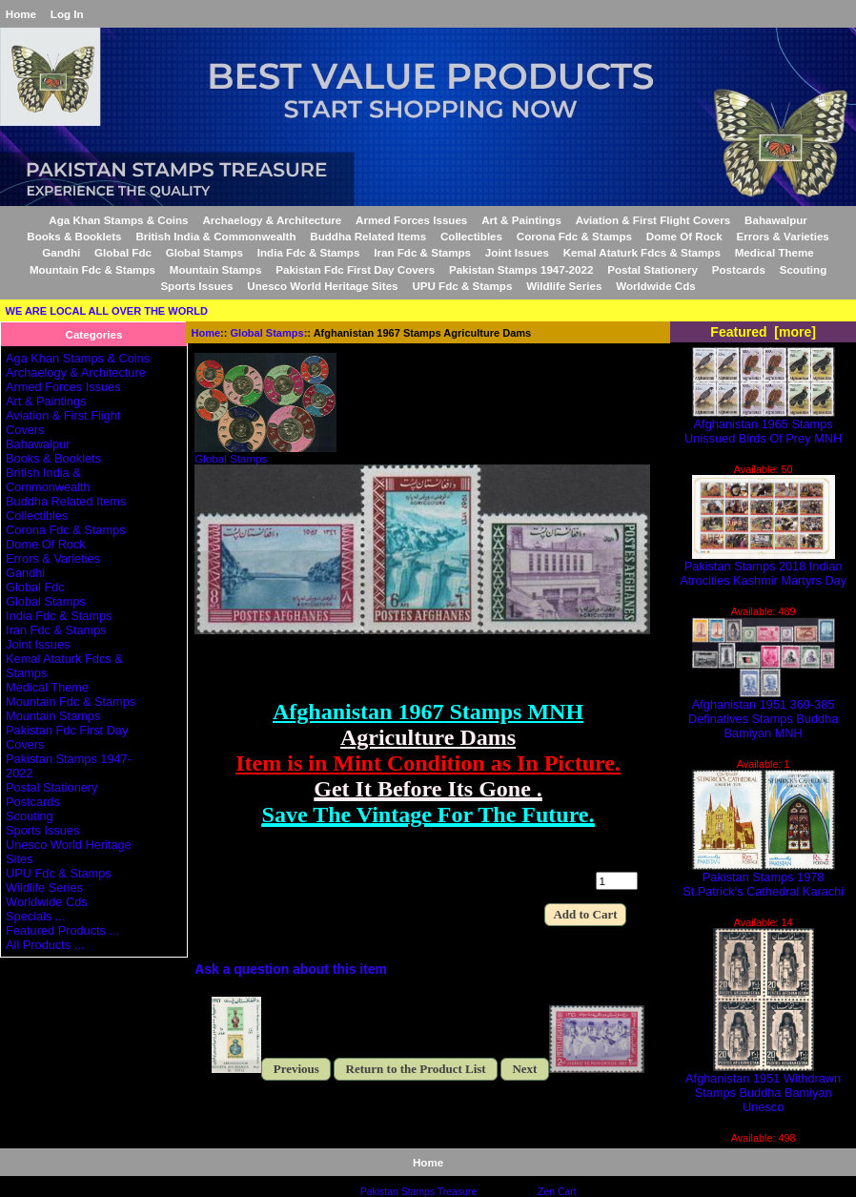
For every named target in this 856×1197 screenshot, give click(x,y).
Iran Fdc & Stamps (422, 252)
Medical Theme (774, 252)
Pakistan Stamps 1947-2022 (521, 269)
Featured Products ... (62, 930)
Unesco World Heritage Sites (322, 285)
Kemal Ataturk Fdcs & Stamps (642, 252)
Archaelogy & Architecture (271, 220)
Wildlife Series (563, 285)
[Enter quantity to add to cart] (617, 881)
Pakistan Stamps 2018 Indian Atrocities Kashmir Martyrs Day (763, 567)
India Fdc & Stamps (308, 252)
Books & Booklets (74, 236)
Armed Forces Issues (411, 220)
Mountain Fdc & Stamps (92, 269)
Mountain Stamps (216, 269)
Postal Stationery (652, 269)
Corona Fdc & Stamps (574, 236)
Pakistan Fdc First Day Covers (355, 269)
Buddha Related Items (368, 236)
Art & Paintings (521, 220)
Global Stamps (267, 333)
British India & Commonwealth (215, 236)
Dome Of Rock (684, 236)
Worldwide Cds (656, 285)
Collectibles (471, 236)
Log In (67, 14)
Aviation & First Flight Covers (653, 220)
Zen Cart (557, 1192)
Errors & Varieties (782, 236)
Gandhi (61, 252)
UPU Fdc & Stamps (462, 285)
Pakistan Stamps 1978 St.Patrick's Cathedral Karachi (763, 878)
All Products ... (45, 945)
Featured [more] (763, 332)
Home (21, 14)
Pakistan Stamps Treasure (418, 1192)
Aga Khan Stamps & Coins (118, 220)
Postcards (738, 269)
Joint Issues (517, 252)
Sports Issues (196, 285)
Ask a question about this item (290, 969)
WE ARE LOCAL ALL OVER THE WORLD (107, 311)
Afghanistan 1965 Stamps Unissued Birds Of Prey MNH (763, 425)
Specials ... (35, 916)
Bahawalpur (775, 220)
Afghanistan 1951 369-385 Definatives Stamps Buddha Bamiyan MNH (763, 713)
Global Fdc (123, 252)
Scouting (803, 269)
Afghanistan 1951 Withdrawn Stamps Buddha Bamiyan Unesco (763, 1087)
